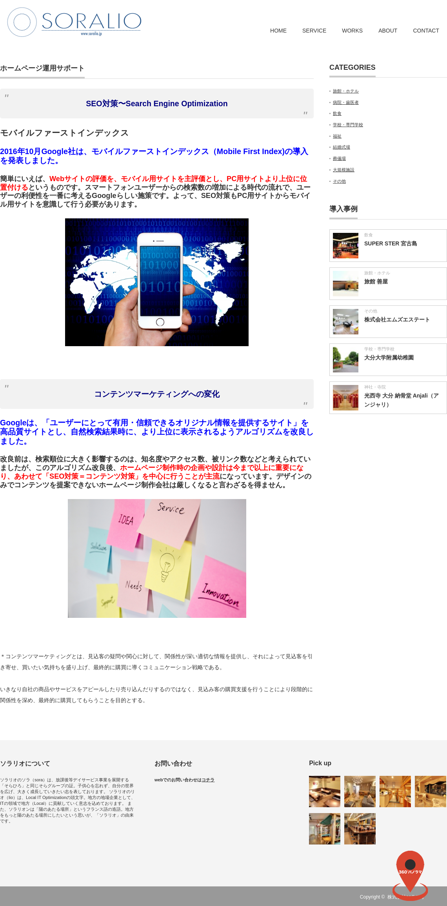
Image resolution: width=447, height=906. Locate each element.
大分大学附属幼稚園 (389, 357)
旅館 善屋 (376, 281)
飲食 (337, 113)
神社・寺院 (375, 387)
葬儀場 (339, 158)
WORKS (352, 30)
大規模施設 (343, 169)
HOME (278, 30)
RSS (442, 897)
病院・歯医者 (346, 102)
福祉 (337, 136)
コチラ (208, 779)
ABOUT (387, 30)
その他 (339, 181)
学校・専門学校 (348, 124)
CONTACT (426, 30)
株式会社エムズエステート (397, 319)
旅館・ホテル (346, 91)
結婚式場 (341, 147)
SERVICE (314, 30)
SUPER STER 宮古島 (390, 243)
